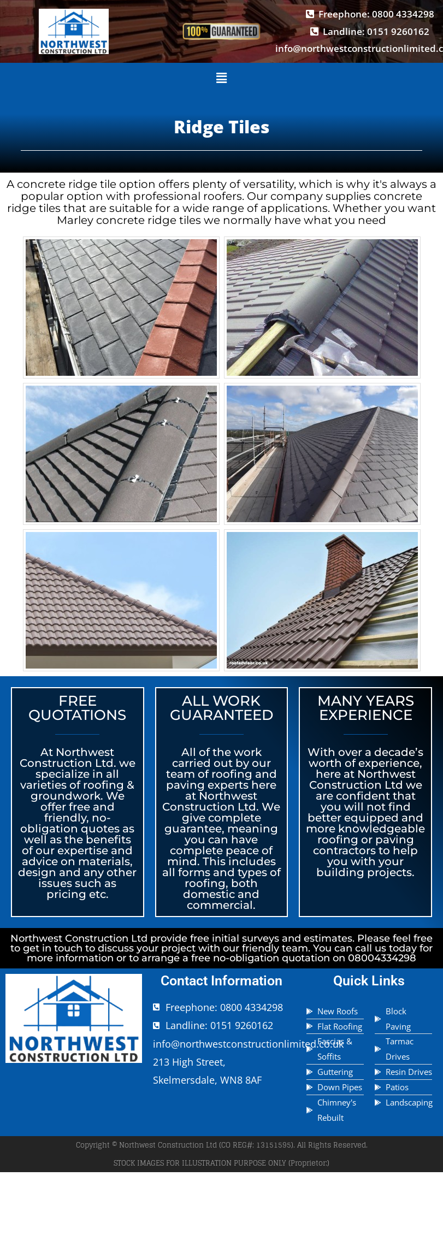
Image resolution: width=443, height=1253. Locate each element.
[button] (221, 78)
